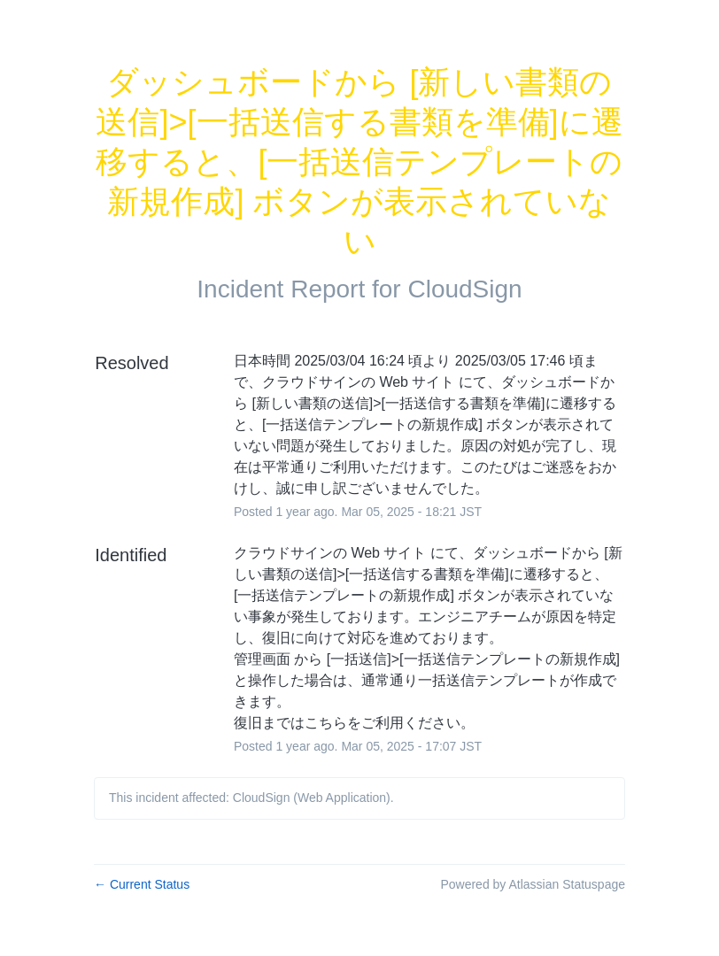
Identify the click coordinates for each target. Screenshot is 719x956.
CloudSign (464, 289)
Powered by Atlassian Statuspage (532, 884)
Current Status (141, 884)
